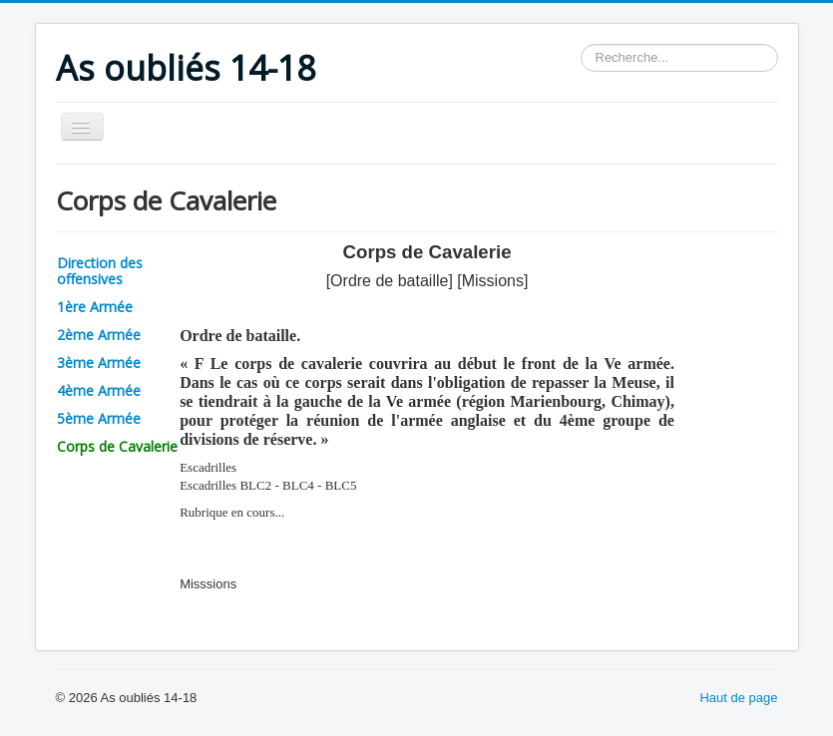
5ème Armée (99, 418)
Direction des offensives (100, 270)
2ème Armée (99, 334)
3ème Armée (99, 362)
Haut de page (738, 697)
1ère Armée (95, 306)
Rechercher (581, 44)
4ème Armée (99, 390)
